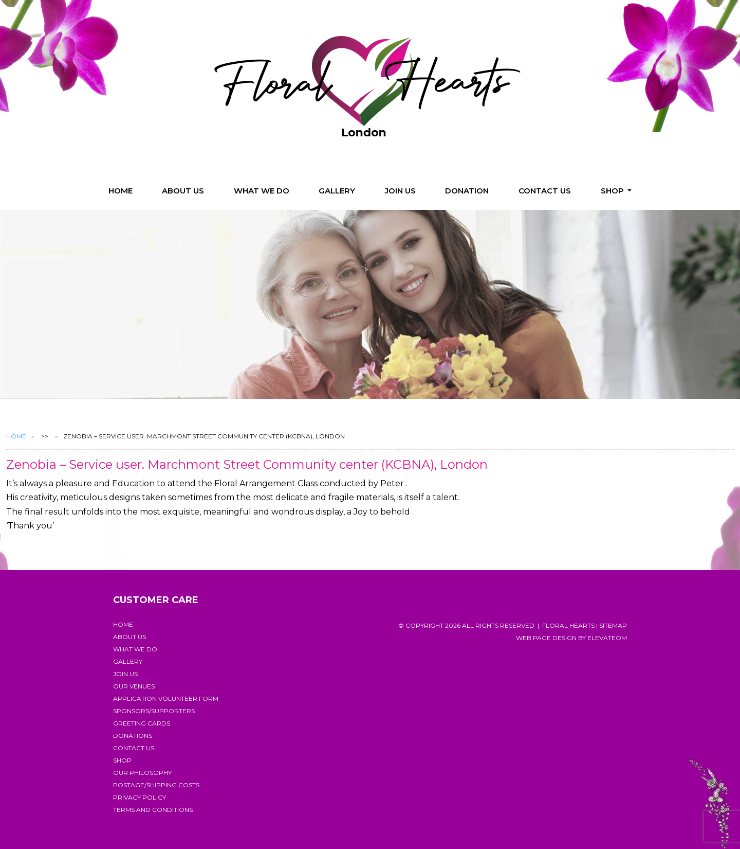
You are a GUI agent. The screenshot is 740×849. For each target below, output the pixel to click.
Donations (132, 735)
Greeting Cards (141, 723)
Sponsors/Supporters (154, 711)
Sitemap (613, 625)
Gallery (337, 191)
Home (120, 191)
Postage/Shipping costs (156, 785)
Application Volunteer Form (165, 698)
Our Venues (134, 686)
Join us (400, 191)
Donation (467, 191)
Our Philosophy (142, 772)
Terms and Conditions (153, 809)
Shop (613, 191)
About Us (183, 191)
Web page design (546, 638)
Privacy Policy (139, 797)
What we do (261, 191)
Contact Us (545, 191)
